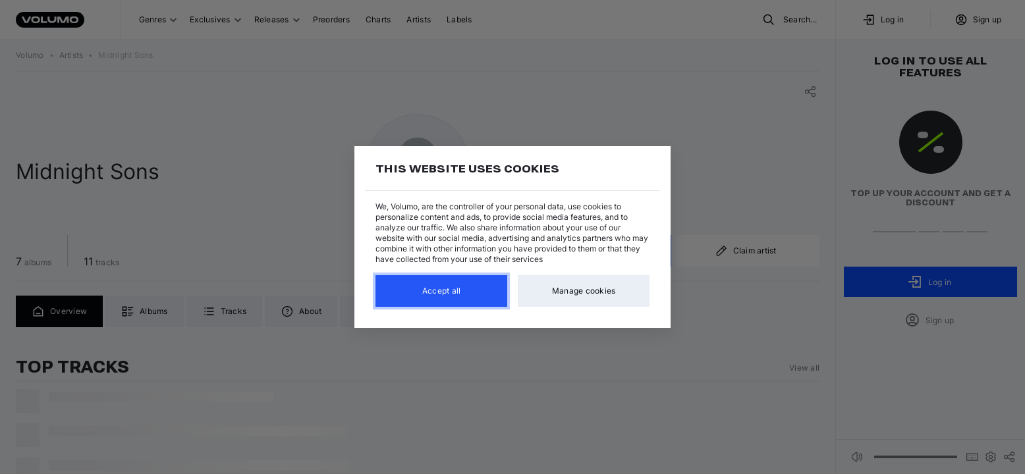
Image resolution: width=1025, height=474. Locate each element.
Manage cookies (584, 291)
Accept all (441, 291)
